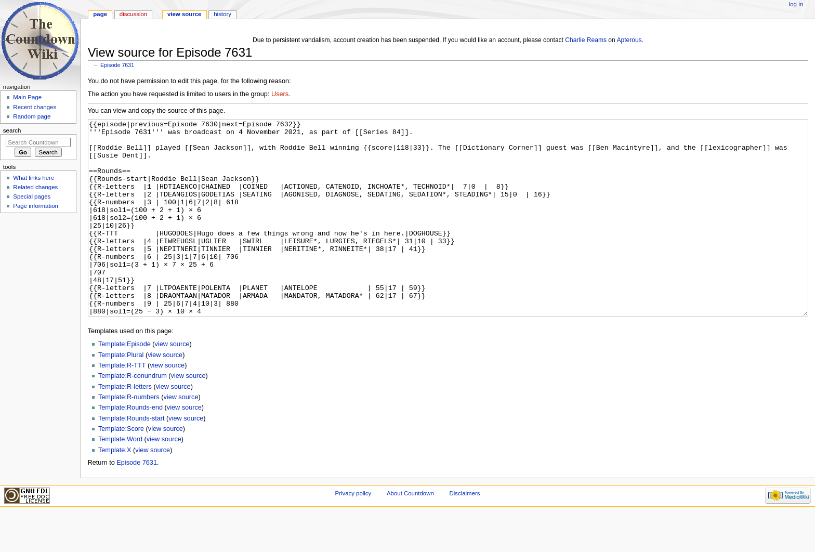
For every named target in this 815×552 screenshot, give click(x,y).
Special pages (31, 196)
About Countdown (410, 532)
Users (279, 94)
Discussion (133, 14)
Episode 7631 (117, 65)
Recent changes (34, 107)
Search (12, 130)
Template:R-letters (125, 425)
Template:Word (120, 478)
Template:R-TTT (122, 404)
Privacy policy (353, 532)
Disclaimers (464, 532)
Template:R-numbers (129, 436)
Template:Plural (120, 394)
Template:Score (121, 467)
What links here (33, 178)
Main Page (27, 97)
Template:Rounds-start (131, 457)
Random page (31, 116)
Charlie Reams (586, 40)
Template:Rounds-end (130, 446)
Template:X (114, 489)
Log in (796, 4)
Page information (35, 206)
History (222, 14)
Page (100, 14)
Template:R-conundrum (132, 414)
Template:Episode (124, 383)
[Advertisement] (38, 294)
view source (172, 383)
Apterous (628, 40)
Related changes (35, 187)
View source (184, 14)
